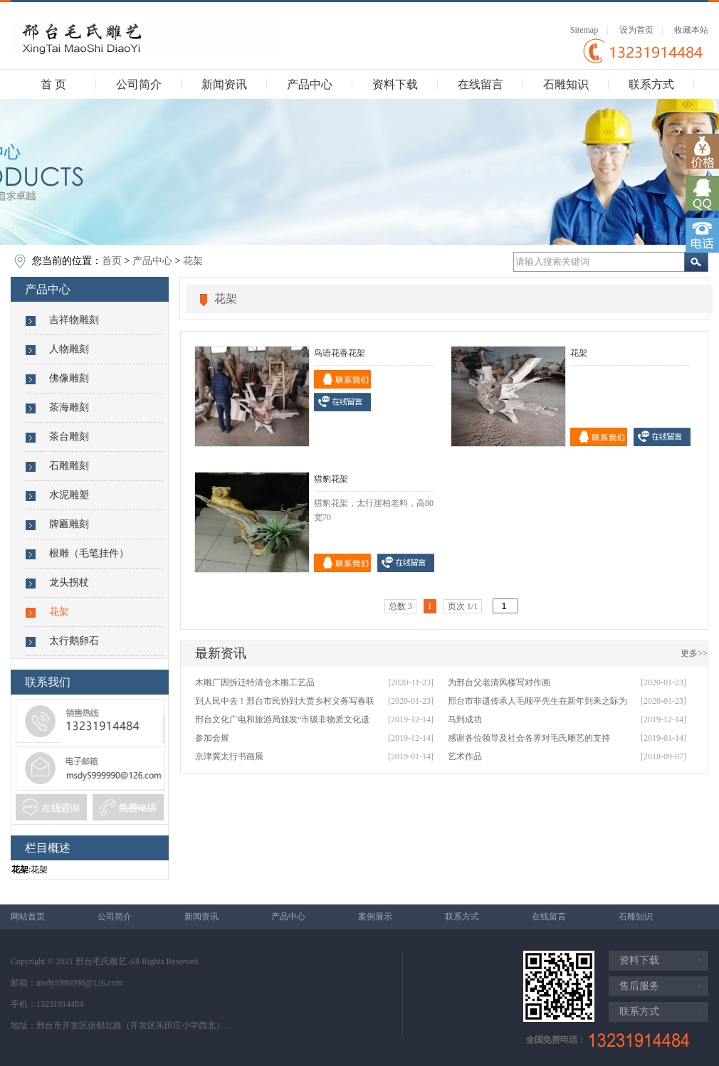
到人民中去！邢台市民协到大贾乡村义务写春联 (284, 701)
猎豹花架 (331, 479)
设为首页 (636, 30)
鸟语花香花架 (339, 353)
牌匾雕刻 (69, 524)
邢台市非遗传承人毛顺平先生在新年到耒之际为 (537, 701)
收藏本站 (691, 30)
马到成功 (465, 719)
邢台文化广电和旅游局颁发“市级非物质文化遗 (282, 719)
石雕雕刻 (69, 465)
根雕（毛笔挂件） (89, 553)
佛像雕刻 (69, 378)
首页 (112, 260)
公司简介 (139, 84)
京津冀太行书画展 (229, 756)
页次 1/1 (463, 606)
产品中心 (309, 84)
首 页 (53, 84)
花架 (193, 260)
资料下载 (395, 84)
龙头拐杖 (69, 582)
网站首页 (28, 917)
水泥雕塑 (69, 495)
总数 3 (400, 606)
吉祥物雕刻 (74, 320)
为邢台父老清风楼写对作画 (499, 682)
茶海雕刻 (69, 407)
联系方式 (651, 84)
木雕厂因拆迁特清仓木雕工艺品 (255, 682)
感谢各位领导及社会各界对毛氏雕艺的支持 (529, 738)
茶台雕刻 (69, 436)
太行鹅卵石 (74, 640)
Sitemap (584, 30)
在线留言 (480, 84)
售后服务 (639, 986)
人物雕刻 (69, 349)
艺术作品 (465, 756)
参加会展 (212, 738)
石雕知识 (566, 84)
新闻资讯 (224, 84)
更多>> (694, 653)
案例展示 (375, 917)
